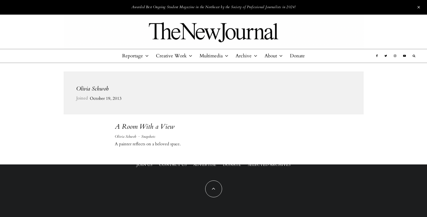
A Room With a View (145, 127)
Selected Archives (269, 164)
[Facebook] (377, 56)
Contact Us (173, 164)
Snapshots (148, 136)
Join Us (144, 164)
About (271, 56)
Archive (244, 56)
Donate (297, 56)
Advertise (204, 164)
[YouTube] (404, 56)
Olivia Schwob (92, 88)
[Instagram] (395, 56)
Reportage (132, 56)
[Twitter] (385, 56)
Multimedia (211, 56)
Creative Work (171, 56)
